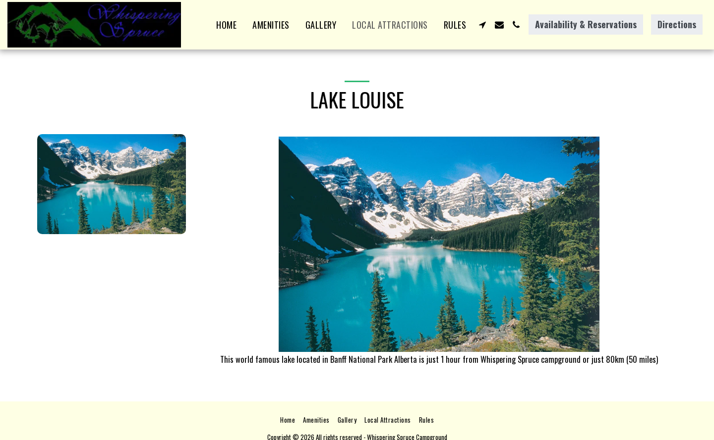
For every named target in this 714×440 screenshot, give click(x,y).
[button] (482, 24)
